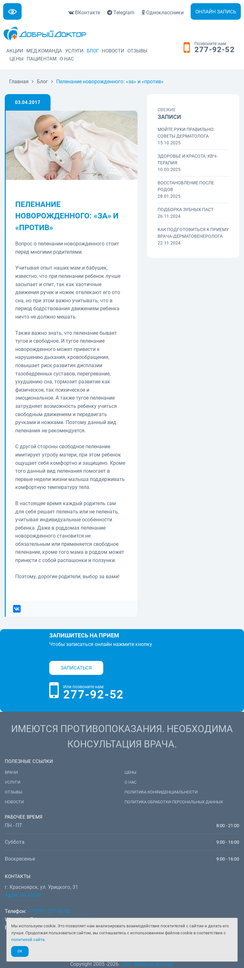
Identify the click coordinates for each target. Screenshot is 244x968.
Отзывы (137, 51)
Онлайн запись (215, 12)
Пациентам (42, 59)
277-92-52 (214, 50)
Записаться (76, 668)
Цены (17, 59)
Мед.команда (44, 51)
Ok (19, 951)
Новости (113, 51)
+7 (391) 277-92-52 (49, 911)
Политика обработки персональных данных (174, 802)
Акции (14, 51)
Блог (93, 51)
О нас (67, 59)
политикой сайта (27, 939)
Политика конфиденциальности (161, 792)
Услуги (74, 51)
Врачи (11, 772)
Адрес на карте (22, 895)
